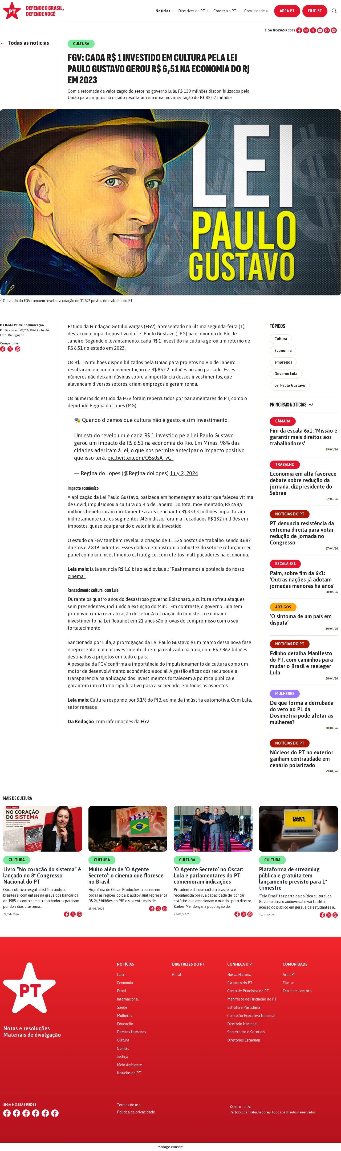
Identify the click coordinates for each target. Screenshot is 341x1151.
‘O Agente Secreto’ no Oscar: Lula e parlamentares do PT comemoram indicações (208, 875)
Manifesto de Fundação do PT (252, 999)
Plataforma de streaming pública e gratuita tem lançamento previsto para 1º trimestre (293, 878)
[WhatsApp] (327, 30)
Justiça (122, 1057)
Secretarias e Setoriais (246, 1032)
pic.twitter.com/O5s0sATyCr (140, 458)
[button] (164, 11)
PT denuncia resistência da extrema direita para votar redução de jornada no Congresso (302, 533)
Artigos (283, 607)
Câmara (282, 421)
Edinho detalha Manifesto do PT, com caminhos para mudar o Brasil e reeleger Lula (301, 663)
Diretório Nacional (242, 1024)
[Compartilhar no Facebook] (2, 349)
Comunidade (295, 964)
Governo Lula (285, 374)
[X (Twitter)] (313, 30)
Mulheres (284, 694)
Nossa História (239, 975)
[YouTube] (320, 30)
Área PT (287, 11)
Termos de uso (129, 1105)
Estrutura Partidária (243, 1007)
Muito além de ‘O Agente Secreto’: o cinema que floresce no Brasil (126, 875)
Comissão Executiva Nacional (251, 1016)
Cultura (280, 339)
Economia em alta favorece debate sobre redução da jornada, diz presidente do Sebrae (303, 483)
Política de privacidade (136, 1112)
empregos (283, 362)
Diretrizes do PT (188, 964)
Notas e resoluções (26, 1028)
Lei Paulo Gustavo (289, 385)
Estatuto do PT (240, 983)
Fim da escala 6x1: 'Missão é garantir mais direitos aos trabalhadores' (303, 437)
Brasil (121, 991)
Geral (176, 975)
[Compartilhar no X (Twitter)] (10, 349)
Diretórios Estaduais (244, 1040)
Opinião (123, 1048)
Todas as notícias (24, 43)
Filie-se (315, 11)
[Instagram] (306, 30)
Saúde (122, 1007)
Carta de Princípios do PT (248, 991)
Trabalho (285, 464)
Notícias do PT (289, 514)
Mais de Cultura (17, 798)
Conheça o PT (240, 964)
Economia (283, 350)
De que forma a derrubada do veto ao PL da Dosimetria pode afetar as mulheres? (302, 712)
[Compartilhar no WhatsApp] (17, 349)
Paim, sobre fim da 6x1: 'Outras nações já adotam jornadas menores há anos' (302, 579)
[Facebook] (299, 30)
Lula (120, 975)
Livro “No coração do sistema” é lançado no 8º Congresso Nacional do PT (42, 875)
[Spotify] (334, 30)
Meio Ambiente (129, 1065)
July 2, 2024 (184, 473)
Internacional (128, 999)
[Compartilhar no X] (73, 914)
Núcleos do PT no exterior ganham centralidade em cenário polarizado (301, 758)
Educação (125, 1024)
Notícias (125, 964)
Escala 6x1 (285, 564)
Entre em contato (297, 991)
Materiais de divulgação (32, 1035)
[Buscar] (334, 11)
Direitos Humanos (131, 1032)
